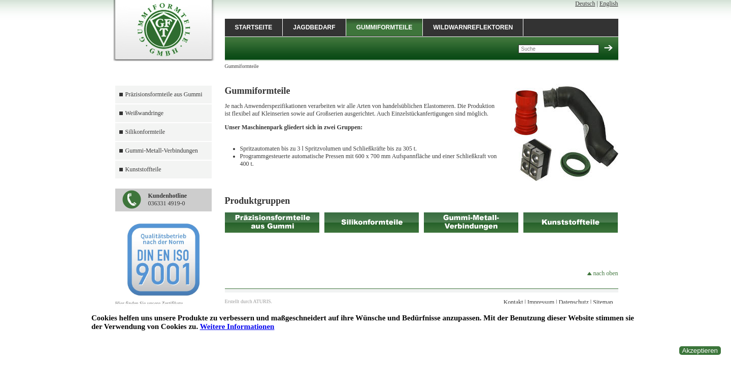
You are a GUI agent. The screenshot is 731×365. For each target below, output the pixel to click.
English (609, 3)
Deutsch (585, 3)
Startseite (254, 27)
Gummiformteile (384, 27)
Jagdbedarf (314, 27)
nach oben (602, 273)
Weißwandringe (144, 113)
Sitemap (603, 302)
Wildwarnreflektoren (473, 27)
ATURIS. (263, 301)
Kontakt (513, 302)
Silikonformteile (145, 131)
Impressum (540, 302)
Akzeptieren (700, 350)
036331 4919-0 (167, 199)
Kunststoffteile (143, 169)
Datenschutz (573, 302)
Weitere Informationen (237, 326)
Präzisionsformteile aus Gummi (164, 94)
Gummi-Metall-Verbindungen (161, 150)
